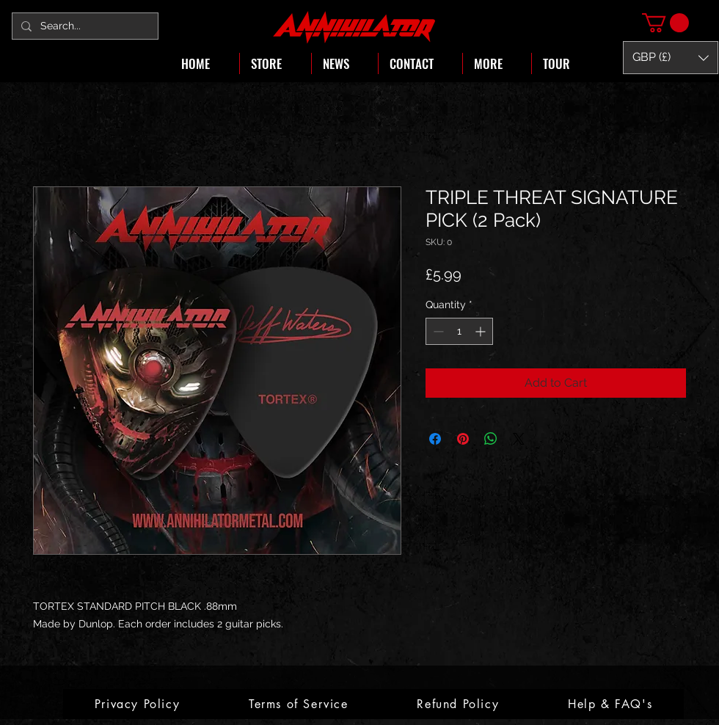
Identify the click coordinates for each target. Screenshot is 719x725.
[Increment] (481, 331)
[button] (665, 22)
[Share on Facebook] (435, 439)
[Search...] (83, 26)
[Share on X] (519, 439)
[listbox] (670, 57)
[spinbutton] (459, 331)
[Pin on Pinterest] (463, 439)
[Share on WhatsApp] (491, 439)
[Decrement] (437, 331)
